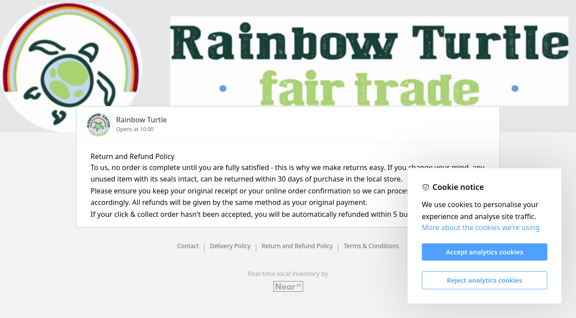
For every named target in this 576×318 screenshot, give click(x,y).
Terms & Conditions (371, 246)
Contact (188, 246)
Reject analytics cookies (485, 280)
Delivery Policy (230, 246)
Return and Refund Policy (297, 246)
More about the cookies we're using (481, 227)
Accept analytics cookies (484, 251)
